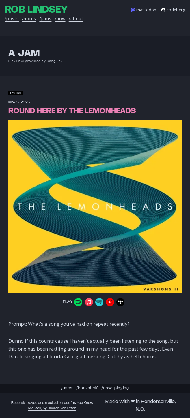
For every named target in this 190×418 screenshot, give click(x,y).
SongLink (55, 61)
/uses (66, 388)
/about (76, 18)
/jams (45, 18)
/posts (12, 18)
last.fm (69, 402)
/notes (29, 18)
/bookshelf (87, 388)
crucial (15, 92)
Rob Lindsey (36, 9)
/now (60, 18)
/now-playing (115, 388)
